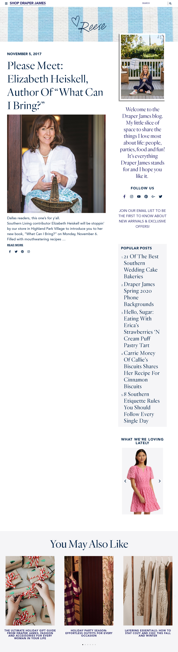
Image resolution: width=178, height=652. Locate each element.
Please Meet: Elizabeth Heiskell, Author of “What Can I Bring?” (55, 85)
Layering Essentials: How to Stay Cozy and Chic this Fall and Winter (148, 633)
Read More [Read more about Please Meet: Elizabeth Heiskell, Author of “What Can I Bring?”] (15, 245)
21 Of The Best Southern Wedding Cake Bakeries (141, 266)
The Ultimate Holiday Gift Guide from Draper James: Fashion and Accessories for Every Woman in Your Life (30, 635)
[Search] (170, 3)
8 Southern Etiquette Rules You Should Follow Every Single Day (142, 407)
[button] (6, 3)
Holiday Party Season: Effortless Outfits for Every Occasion (89, 633)
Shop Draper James (28, 3)
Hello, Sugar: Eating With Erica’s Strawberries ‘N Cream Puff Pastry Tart (142, 328)
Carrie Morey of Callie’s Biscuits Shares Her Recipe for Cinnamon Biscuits (142, 370)
